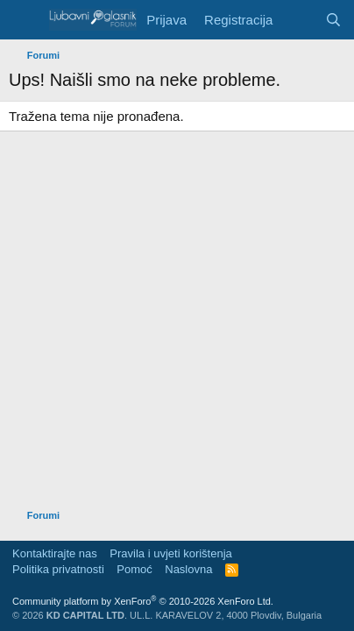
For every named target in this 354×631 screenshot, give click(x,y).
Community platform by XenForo (142, 601)
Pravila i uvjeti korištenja (170, 553)
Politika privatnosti (58, 569)
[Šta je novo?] (298, 20)
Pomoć (134, 569)
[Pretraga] (333, 20)
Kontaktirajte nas (54, 553)
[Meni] (24, 20)
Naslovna (188, 569)
